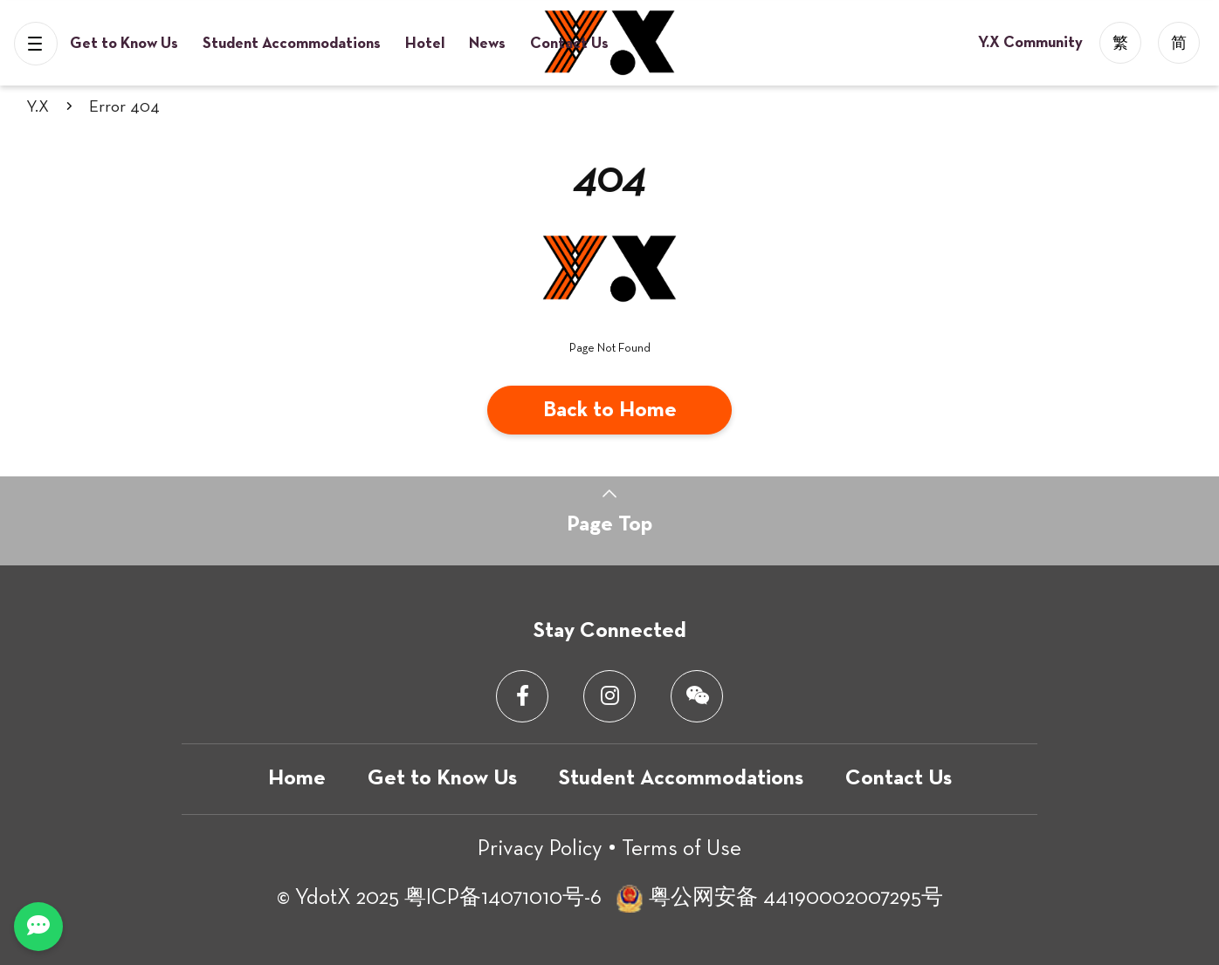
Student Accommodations (293, 43)
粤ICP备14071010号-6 (503, 898)
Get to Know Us (126, 43)
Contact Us (569, 43)
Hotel (426, 43)
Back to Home (610, 410)
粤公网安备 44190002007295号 (796, 898)
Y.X (37, 107)
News (489, 43)
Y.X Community (1032, 43)
